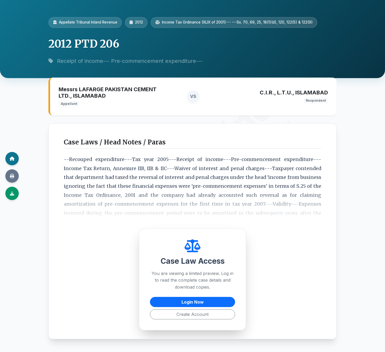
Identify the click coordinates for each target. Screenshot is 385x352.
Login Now (193, 302)
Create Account (192, 314)
